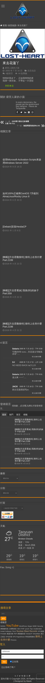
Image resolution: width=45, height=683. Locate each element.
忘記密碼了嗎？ (8, 667)
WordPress (23, 626)
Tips (31, 629)
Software (8, 631)
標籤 (25, 415)
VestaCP (29, 634)
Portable (3, 634)
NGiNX (2, 626)
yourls (27, 629)
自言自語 (12, 25)
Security (40, 626)
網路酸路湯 (21, 634)
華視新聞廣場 (30, 637)
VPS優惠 (41, 631)
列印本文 (9, 86)
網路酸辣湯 (4, 629)
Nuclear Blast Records (27, 631)
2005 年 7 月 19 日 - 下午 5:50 (30, 349)
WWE (35, 626)
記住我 (14, 661)
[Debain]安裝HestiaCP (14, 226)
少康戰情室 (13, 629)
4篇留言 (9, 73)
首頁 (3, 25)
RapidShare (20, 637)
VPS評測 (9, 637)
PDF (15, 634)
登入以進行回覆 (36, 356)
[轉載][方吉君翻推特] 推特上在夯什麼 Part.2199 (28, 420)
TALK (14, 631)
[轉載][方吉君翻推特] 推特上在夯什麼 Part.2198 (28, 440)
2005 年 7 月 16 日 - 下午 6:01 (30, 374)
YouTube (12, 625)
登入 (26, 406)
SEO (19, 629)
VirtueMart (36, 634)
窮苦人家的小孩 (12, 68)
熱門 (11, 415)
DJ (13, 362)
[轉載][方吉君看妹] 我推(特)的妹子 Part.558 (29, 450)
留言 (18, 415)
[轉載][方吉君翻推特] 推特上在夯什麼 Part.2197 (28, 460)
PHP (22, 629)
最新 (4, 415)
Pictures (13, 640)
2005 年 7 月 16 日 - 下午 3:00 (30, 386)
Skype (30, 626)
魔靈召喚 (10, 634)
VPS (14, 637)
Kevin (29, 681)
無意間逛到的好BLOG (31, 126)
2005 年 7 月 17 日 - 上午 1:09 (30, 362)
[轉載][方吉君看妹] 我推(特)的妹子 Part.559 (29, 430)
